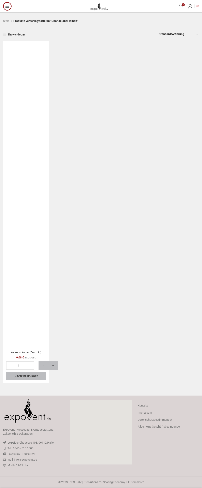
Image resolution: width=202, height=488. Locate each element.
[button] (101, 432)
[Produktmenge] (20, 365)
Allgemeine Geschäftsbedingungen (159, 426)
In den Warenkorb (26, 376)
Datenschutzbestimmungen (155, 419)
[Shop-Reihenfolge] (178, 34)
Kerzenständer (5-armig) (26, 352)
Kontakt (143, 405)
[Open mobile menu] (7, 6)
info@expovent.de (25, 459)
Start (6, 21)
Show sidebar (16, 34)
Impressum (145, 412)
